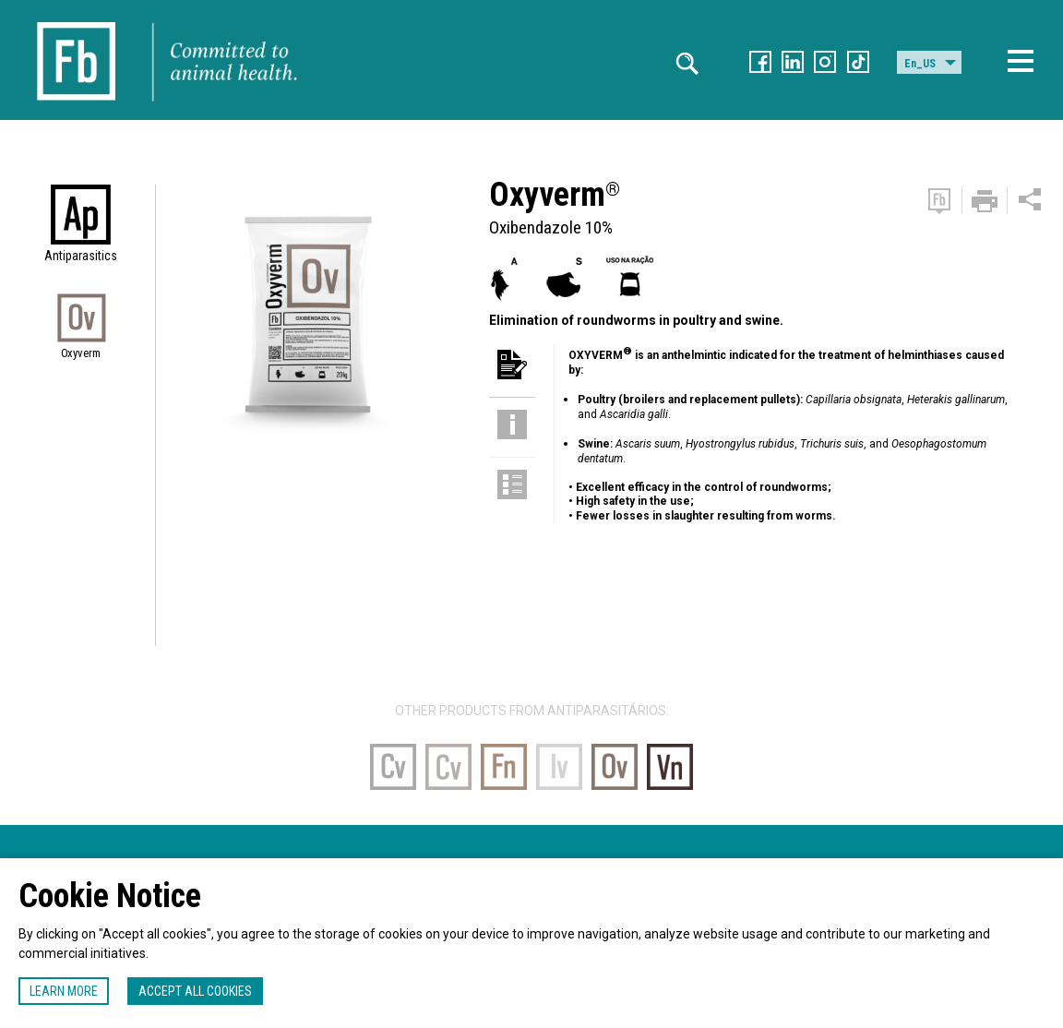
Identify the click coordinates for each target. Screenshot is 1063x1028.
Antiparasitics (80, 255)
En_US (920, 63)
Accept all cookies (195, 991)
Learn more (64, 991)
